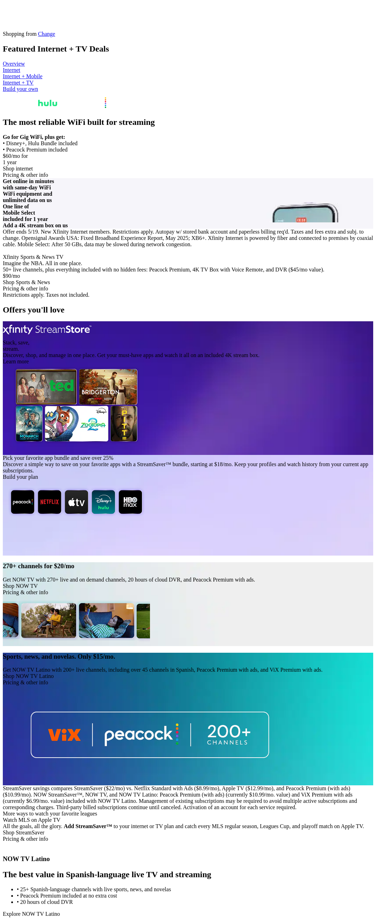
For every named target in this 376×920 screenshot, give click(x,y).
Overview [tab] (14, 64)
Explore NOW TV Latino (31, 914)
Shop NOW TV (20, 586)
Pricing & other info (25, 175)
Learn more (16, 361)
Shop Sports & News (26, 282)
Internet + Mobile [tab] (22, 76)
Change (46, 34)
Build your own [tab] (20, 89)
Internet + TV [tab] (18, 83)
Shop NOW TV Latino (28, 676)
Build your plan (20, 477)
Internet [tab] (11, 70)
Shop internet (18, 169)
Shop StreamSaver (24, 832)
